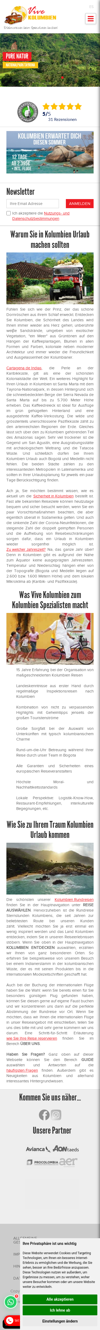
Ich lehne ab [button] (60, 1310)
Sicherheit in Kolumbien (53, 496)
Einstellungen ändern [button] (60, 1321)
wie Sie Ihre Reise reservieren (31, 1038)
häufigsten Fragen (22, 1070)
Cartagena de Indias (24, 368)
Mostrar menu (91, 20)
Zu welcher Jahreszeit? (26, 549)
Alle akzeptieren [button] (60, 1299)
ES (91, 7)
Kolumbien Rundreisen (74, 899)
